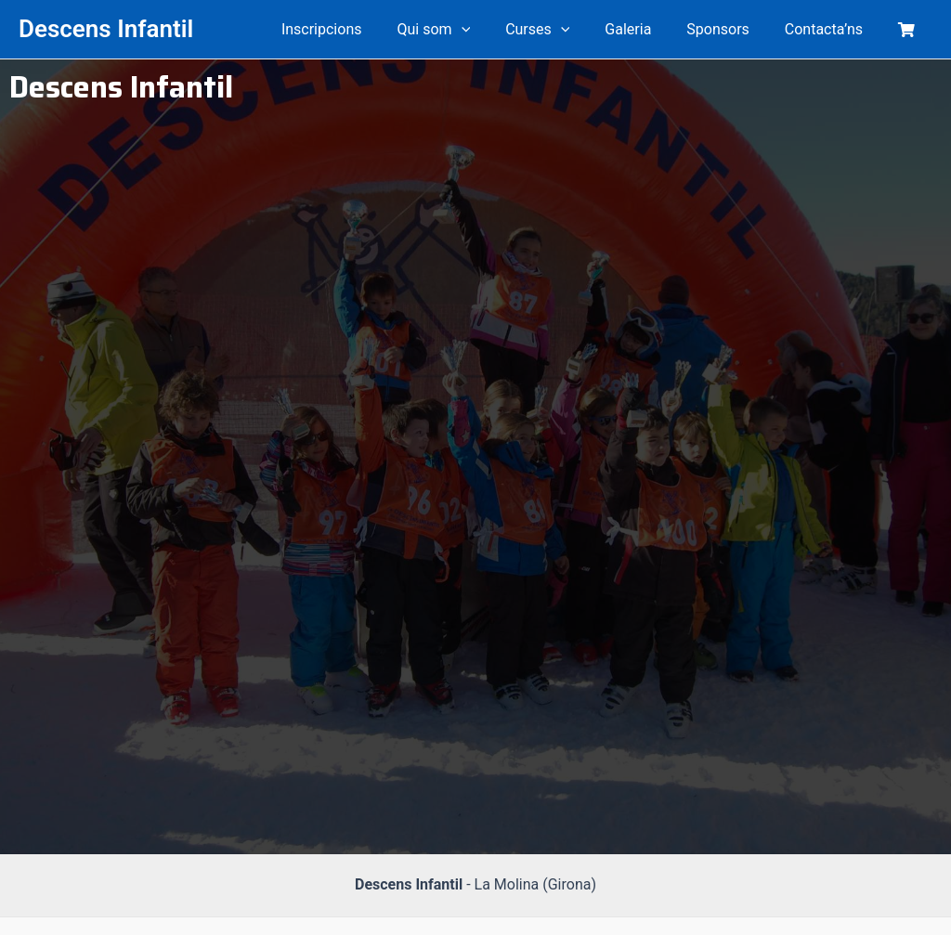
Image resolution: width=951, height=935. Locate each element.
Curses (562, 29)
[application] (491, 29)
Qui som (464, 29)
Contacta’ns (832, 29)
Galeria (647, 29)
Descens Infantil (106, 29)
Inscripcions (358, 29)
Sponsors (731, 29)
